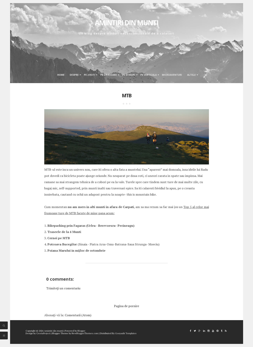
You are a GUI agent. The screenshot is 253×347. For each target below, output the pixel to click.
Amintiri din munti (126, 22)
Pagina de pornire (126, 306)
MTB (126, 95)
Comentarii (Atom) (78, 315)
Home (60, 74)
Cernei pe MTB (58, 238)
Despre (74, 74)
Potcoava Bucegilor (62, 244)
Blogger (81, 330)
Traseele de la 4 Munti (64, 232)
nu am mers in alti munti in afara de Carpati (101, 207)
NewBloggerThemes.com (85, 333)
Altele (191, 74)
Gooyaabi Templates (125, 333)
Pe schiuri (128, 74)
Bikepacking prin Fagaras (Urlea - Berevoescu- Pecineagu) (90, 225)
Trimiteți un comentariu (63, 288)
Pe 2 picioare (108, 74)
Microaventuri (172, 74)
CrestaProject (43, 333)
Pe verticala (148, 74)
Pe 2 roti (89, 74)
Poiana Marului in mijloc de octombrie (76, 250)
